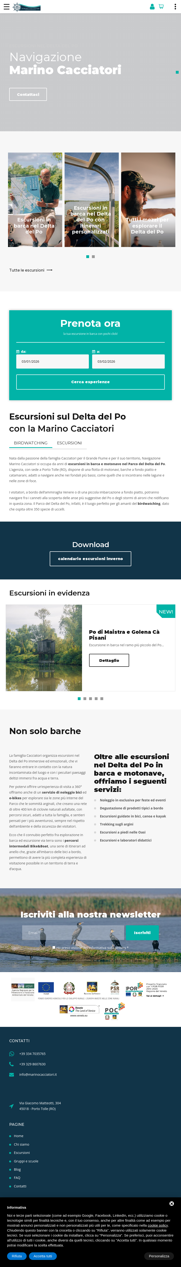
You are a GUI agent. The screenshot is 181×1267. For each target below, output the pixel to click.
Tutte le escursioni (31, 279)
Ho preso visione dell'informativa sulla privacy (91, 947)
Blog (17, 1168)
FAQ (17, 1176)
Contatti (20, 1185)
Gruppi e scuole (26, 1160)
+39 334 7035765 (32, 1053)
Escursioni (67, 444)
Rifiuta (134, 1256)
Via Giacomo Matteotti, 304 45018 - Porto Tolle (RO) (40, 1105)
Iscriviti (142, 932)
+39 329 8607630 (32, 1063)
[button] (87, 256)
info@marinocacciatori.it (38, 1073)
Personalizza (22, 1256)
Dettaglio (109, 660)
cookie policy (158, 1225)
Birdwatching (30, 444)
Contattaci (28, 94)
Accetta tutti (160, 1256)
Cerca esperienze (90, 382)
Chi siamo (21, 1143)
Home (18, 1135)
